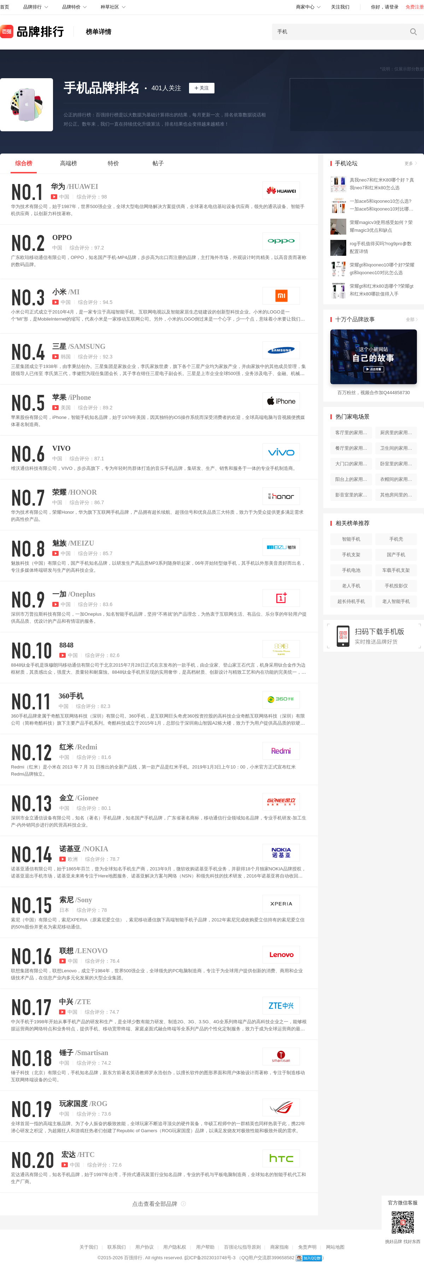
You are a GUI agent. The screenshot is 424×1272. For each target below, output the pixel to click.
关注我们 (340, 7)
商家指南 (279, 1247)
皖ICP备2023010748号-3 (210, 1257)
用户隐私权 (174, 1247)
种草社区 (110, 7)
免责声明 (307, 1247)
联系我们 (116, 1247)
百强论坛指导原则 (242, 1247)
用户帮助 (205, 1247)
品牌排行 (32, 7)
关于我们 (89, 1247)
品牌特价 (71, 7)
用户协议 (144, 1247)
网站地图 (335, 1247)
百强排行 (133, 1257)
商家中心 (305, 7)
